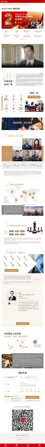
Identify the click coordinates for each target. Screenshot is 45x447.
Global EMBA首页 (24, 4)
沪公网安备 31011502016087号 (23, 439)
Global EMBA (18, 4)
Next (42, 304)
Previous (2, 304)
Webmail (27, 435)
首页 (3, 4)
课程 (6, 4)
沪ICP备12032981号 (27, 437)
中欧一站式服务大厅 (22, 435)
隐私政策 (17, 435)
